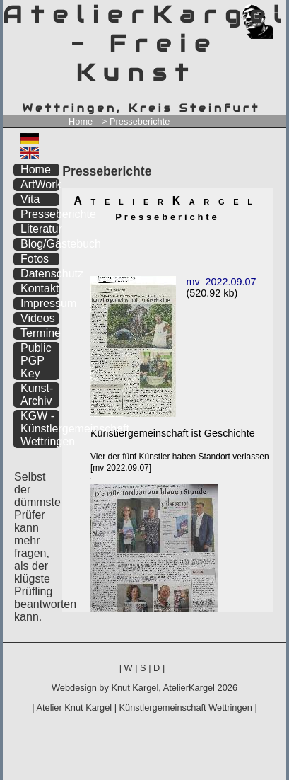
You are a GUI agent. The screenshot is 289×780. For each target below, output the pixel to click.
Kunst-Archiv (36, 394)
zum (275, 12)
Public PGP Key (36, 360)
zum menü (259, 12)
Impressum (39, 303)
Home (81, 121)
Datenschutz (39, 274)
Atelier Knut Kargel (74, 707)
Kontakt (39, 288)
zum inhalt (267, 12)
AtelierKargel (189, 687)
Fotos (34, 259)
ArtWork (39, 184)
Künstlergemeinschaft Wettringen (185, 707)
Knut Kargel (134, 687)
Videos (37, 318)
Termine (39, 333)
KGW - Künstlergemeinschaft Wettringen (39, 428)
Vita (30, 199)
